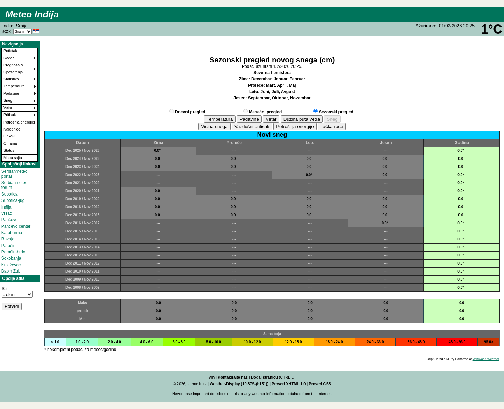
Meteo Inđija (32, 14)
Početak (10, 51)
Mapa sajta (13, 158)
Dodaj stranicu (264, 377)
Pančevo (9, 219)
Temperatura (14, 86)
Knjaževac (11, 264)
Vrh (211, 377)
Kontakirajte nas (233, 377)
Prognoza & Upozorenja (13, 68)
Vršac (6, 213)
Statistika (11, 79)
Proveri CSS (320, 384)
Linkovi (9, 136)
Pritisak (10, 115)
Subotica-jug (13, 200)
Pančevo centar (15, 226)
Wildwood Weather (486, 359)
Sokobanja (11, 258)
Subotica (9, 194)
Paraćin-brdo (13, 251)
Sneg (8, 100)
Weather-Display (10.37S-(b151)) (240, 384)
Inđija (6, 207)
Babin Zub (11, 271)
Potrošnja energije (19, 122)
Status (9, 150)
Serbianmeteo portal (14, 174)
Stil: (5, 288)
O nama (10, 143)
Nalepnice (12, 129)
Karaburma (11, 232)
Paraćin (8, 245)
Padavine (11, 93)
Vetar (8, 108)
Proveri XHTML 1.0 (289, 384)
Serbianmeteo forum (14, 185)
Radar (9, 58)
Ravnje (7, 239)
